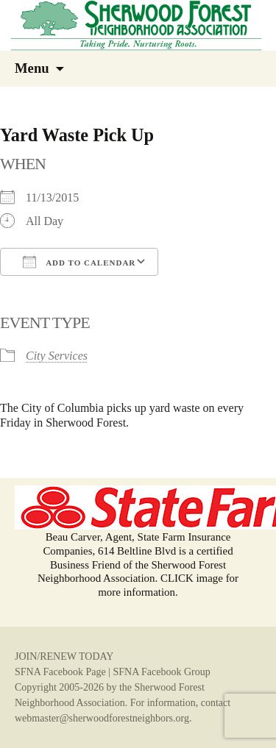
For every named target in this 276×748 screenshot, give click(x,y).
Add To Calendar (79, 261)
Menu (32, 68)
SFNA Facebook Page (60, 671)
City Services (57, 355)
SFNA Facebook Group (161, 671)
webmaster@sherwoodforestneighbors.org (102, 718)
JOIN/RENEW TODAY (64, 656)
